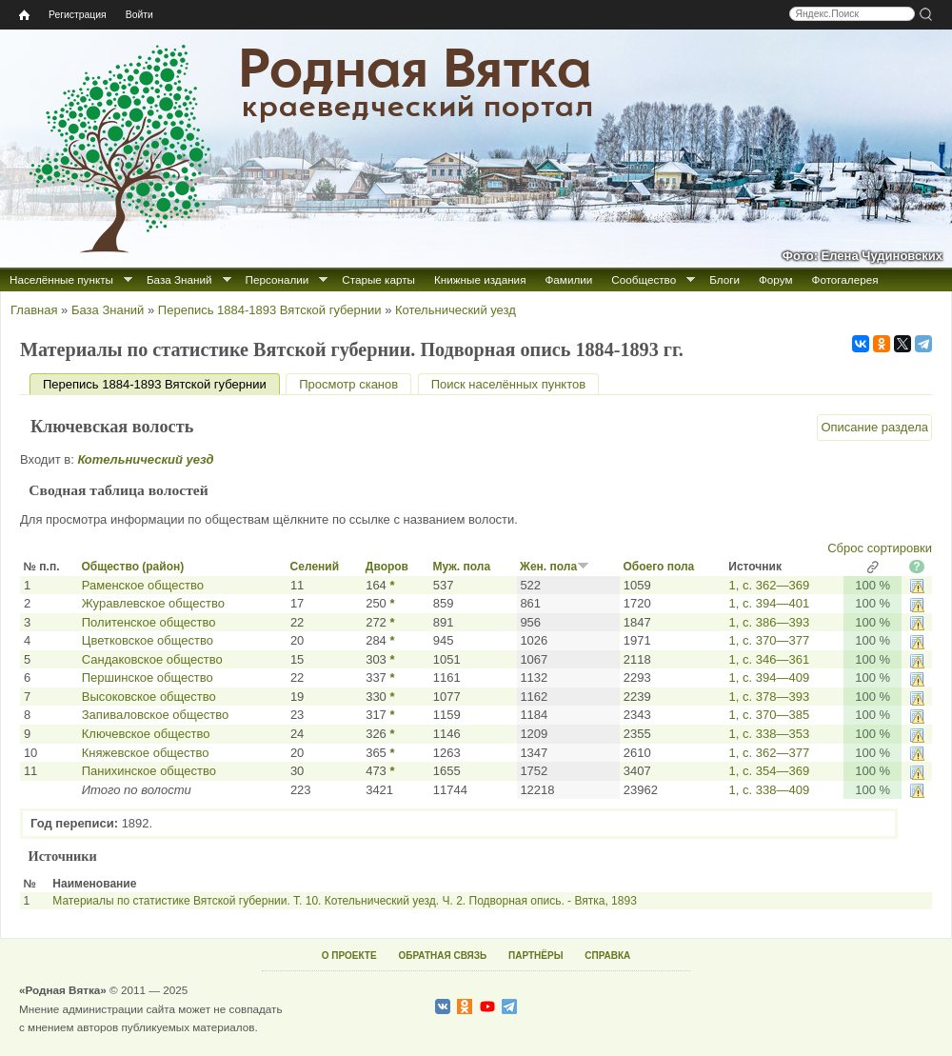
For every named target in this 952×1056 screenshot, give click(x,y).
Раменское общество (143, 585)
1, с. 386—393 (769, 622)
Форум (776, 279)
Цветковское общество (147, 640)
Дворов (387, 566)
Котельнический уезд (455, 310)
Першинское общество (147, 677)
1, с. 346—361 (769, 659)
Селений (314, 566)
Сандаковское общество (152, 659)
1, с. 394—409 (769, 677)
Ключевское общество (146, 734)
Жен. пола (554, 566)
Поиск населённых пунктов (508, 384)
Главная (33, 310)
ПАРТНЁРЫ (535, 955)
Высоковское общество (149, 696)
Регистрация (78, 15)
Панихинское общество (149, 771)
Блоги (724, 279)
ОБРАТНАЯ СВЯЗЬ (442, 955)
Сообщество (643, 279)
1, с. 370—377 (769, 640)
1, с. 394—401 (769, 603)
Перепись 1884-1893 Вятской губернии (270, 310)
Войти (139, 15)
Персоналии (277, 279)
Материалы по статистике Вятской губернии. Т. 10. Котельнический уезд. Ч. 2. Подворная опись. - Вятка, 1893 (344, 900)
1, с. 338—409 (769, 790)
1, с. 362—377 (769, 753)
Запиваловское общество (155, 714)
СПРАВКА (607, 955)
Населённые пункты (61, 279)
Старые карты (378, 279)
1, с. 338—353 (769, 734)
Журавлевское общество (153, 603)
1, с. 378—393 (769, 696)
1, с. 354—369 (769, 771)
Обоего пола (658, 566)
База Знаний (179, 279)
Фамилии (568, 279)
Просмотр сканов (348, 384)
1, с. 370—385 (769, 714)
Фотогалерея (845, 279)
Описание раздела (874, 427)
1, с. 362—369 (769, 585)
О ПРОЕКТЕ (349, 955)
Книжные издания (480, 279)
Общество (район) (132, 566)
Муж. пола (462, 566)
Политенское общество (149, 622)
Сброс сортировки (879, 548)
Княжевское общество (145, 753)
